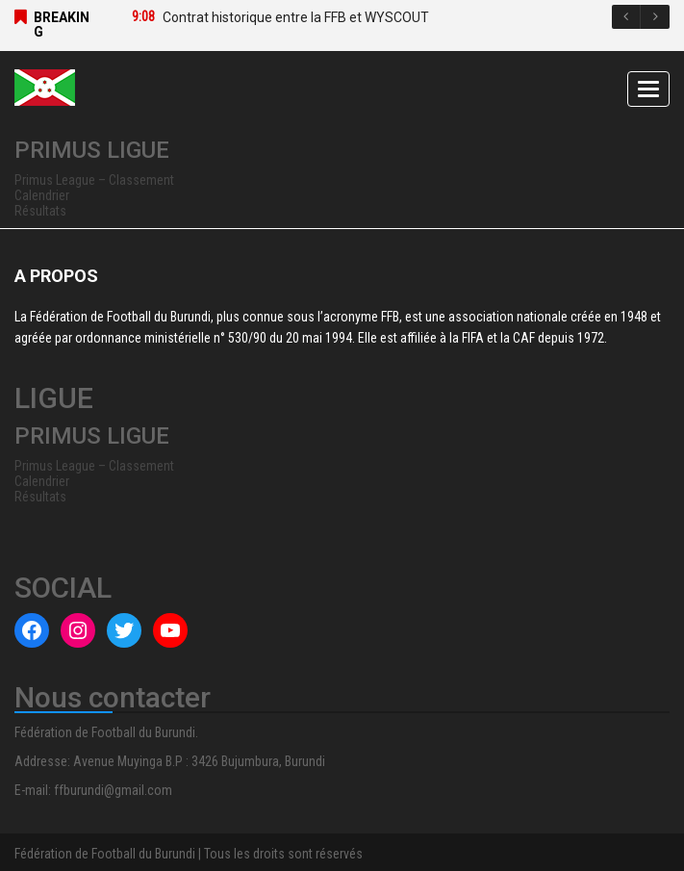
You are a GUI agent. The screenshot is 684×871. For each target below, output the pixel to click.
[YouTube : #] (170, 630)
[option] (381, 17)
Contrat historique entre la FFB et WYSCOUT (296, 17)
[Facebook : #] (31, 630)
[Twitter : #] (124, 630)
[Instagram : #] (78, 630)
